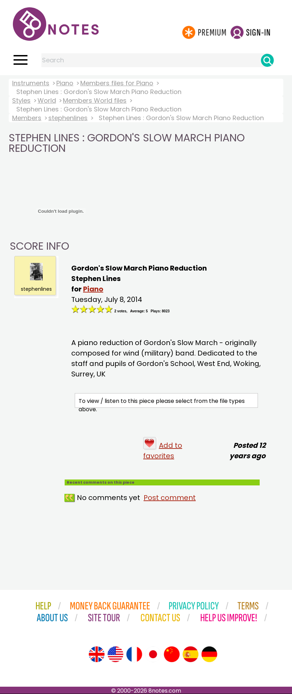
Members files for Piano (116, 83)
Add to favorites (162, 450)
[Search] (267, 60)
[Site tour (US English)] (115, 654)
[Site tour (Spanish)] (190, 654)
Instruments (30, 83)
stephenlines (68, 118)
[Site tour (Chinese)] (171, 654)
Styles (21, 100)
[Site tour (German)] (209, 654)
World (47, 100)
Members (26, 118)
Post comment (170, 497)
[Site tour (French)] (134, 654)
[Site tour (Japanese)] (153, 654)
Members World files (95, 100)
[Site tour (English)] (96, 654)
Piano (64, 83)
